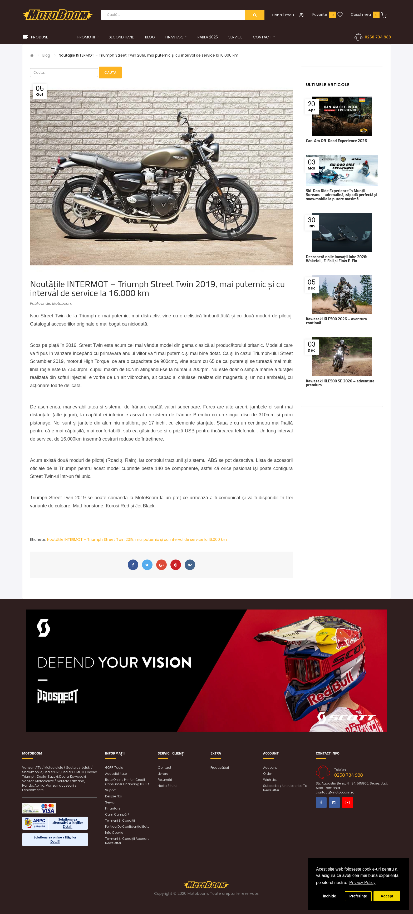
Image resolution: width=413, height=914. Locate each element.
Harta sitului (167, 785)
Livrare (163, 773)
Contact (164, 767)
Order (267, 773)
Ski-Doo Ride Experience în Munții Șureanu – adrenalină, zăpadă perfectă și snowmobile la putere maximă (341, 195)
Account (270, 767)
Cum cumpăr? (117, 814)
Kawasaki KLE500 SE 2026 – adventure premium (340, 383)
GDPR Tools (114, 767)
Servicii (110, 802)
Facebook (321, 802)
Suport (110, 790)
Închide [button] (329, 896)
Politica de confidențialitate (127, 826)
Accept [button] (387, 896)
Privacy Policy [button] (362, 882)
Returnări (165, 779)
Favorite (319, 14)
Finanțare (112, 808)
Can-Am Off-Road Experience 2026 (336, 141)
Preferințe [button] (358, 896)
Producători (219, 767)
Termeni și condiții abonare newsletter (127, 840)
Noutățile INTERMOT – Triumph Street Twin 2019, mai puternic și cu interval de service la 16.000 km (148, 55)
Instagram (334, 802)
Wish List (270, 779)
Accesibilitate (116, 773)
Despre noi (113, 796)
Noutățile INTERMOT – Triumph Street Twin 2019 (90, 539)
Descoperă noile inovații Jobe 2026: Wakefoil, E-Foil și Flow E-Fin (336, 259)
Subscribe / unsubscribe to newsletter (285, 787)
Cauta (110, 72)
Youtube (347, 802)
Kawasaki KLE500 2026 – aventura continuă (336, 321)
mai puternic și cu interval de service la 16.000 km (181, 539)
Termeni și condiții (120, 820)
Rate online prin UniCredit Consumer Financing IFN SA (127, 781)
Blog (46, 55)
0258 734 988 (378, 37)
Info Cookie (114, 832)
